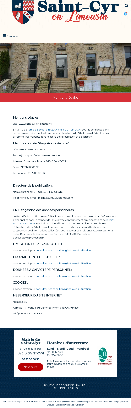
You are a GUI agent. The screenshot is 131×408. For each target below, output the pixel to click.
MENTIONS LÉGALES (65, 388)
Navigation (13, 36)
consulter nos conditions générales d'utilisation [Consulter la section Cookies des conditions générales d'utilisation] (63, 289)
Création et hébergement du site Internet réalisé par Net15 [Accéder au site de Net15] (71, 401)
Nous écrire (30, 367)
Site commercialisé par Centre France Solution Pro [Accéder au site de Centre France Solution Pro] (24, 401)
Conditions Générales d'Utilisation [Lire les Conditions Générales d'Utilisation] (70, 405)
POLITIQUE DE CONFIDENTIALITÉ (64, 385)
